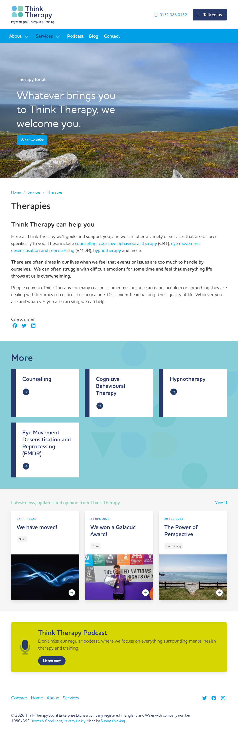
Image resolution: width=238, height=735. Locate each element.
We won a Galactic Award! (113, 531)
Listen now (52, 660)
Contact (112, 36)
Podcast (75, 36)
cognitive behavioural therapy (128, 243)
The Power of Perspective (181, 531)
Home (16, 192)
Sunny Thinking (113, 721)
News (22, 539)
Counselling (36, 379)
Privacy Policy (74, 721)
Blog (93, 36)
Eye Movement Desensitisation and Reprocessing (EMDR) (46, 443)
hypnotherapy (107, 250)
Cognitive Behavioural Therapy (110, 386)
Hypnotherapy (187, 379)
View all (221, 502)
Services (44, 36)
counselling (86, 243)
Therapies (54, 192)
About (15, 36)
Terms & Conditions (46, 721)
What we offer (32, 140)
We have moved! (37, 527)
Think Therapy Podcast (72, 632)
